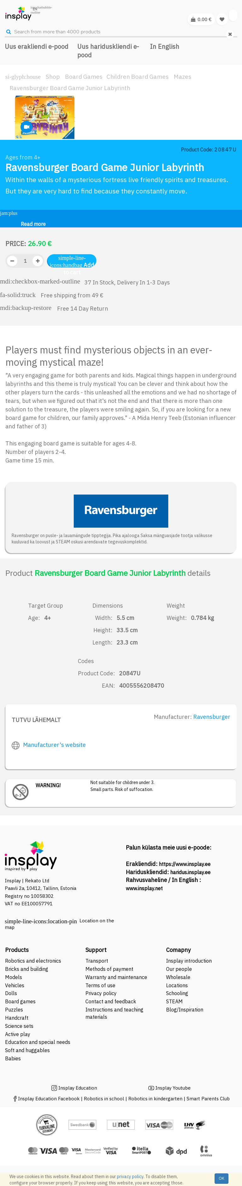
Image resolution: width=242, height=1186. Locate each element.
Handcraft (16, 1018)
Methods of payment (109, 969)
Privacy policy (101, 993)
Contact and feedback (110, 1001)
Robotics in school (104, 1099)
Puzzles (14, 1009)
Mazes (182, 76)
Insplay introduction (189, 961)
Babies (13, 1058)
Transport (96, 961)
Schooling (177, 993)
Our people (179, 969)
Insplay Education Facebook (49, 1099)
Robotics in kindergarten (156, 1099)
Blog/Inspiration (184, 1009)
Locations (177, 985)
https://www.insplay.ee (184, 864)
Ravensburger (211, 716)
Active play (17, 1034)
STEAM (174, 1001)
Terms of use (100, 985)
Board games (20, 1001)
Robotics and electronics (33, 961)
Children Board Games (138, 76)
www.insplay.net (144, 888)
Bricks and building (26, 969)
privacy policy (130, 1176)
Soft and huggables (27, 1050)
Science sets (20, 1026)
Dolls (11, 993)
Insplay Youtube (173, 1088)
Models (13, 977)
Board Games (83, 76)
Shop (53, 76)
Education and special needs (37, 1042)
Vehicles (14, 985)
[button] (15, 126)
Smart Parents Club (208, 1099)
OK (221, 1178)
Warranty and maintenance (116, 977)
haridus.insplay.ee (190, 872)
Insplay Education (77, 1088)
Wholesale (178, 977)
